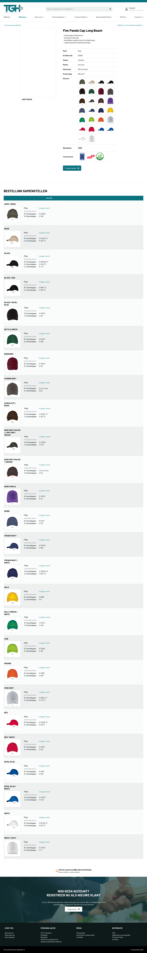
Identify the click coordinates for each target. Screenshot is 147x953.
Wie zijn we (9, 933)
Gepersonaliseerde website (51, 941)
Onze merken (10, 937)
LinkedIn (79, 937)
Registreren (73, 909)
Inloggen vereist (44, 208)
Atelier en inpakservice (49, 939)
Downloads (80, 933)
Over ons (39, 17)
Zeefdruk (44, 935)
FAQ (113, 933)
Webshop (22, 17)
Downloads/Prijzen (104, 17)
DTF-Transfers (46, 933)
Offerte (123, 17)
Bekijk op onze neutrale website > (130, 25)
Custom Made (81, 17)
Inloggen (132, 8)
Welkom (7, 17)
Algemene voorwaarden (121, 935)
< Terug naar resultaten (12, 25)
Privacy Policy (117, 937)
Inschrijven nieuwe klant (85, 935)
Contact (138, 17)
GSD (141, 950)
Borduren (44, 937)
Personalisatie (59, 17)
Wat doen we (10, 935)
